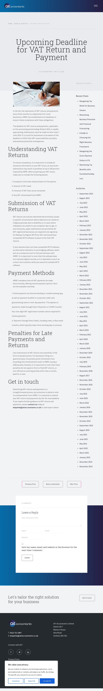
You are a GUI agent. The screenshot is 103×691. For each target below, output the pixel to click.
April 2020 (84, 339)
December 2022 (86, 235)
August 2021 (85, 307)
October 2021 (85, 298)
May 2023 (83, 212)
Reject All (31, 681)
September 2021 (86, 303)
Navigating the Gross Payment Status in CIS (86, 156)
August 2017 (85, 376)
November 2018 (86, 371)
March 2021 (84, 330)
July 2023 (83, 203)
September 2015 (86, 426)
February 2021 (85, 335)
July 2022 (83, 257)
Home (10, 23)
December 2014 (86, 462)
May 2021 (83, 321)
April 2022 (84, 271)
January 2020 (85, 348)
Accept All (47, 681)
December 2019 (86, 353)
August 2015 (85, 430)
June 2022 (84, 262)
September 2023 (86, 194)
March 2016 (84, 403)
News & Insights (21, 23)
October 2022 (85, 244)
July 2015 (83, 435)
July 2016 (83, 394)
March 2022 (84, 276)
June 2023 (84, 207)
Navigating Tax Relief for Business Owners (87, 106)
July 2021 (83, 312)
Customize (16, 681)
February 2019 (85, 366)
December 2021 (86, 289)
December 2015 (86, 412)
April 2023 (84, 216)
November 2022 (86, 239)
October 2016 (85, 389)
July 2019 (83, 362)
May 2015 (83, 444)
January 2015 (85, 457)
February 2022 (85, 280)
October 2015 (85, 421)
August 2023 (85, 198)
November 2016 (86, 385)
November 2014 (86, 466)
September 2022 (86, 248)
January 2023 (85, 230)
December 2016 (86, 380)
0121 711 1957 (15, 634)
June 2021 (84, 316)
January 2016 (85, 407)
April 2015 (84, 448)
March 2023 (84, 221)
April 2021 (84, 326)
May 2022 (83, 266)
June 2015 (84, 439)
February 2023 (85, 226)
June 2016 (84, 398)
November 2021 (86, 294)
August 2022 (85, 253)
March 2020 (84, 344)
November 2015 (86, 417)
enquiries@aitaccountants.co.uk (27, 407)
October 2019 (85, 357)
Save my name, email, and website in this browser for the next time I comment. (49, 550)
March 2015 (84, 453)
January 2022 (85, 285)
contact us (32, 404)
